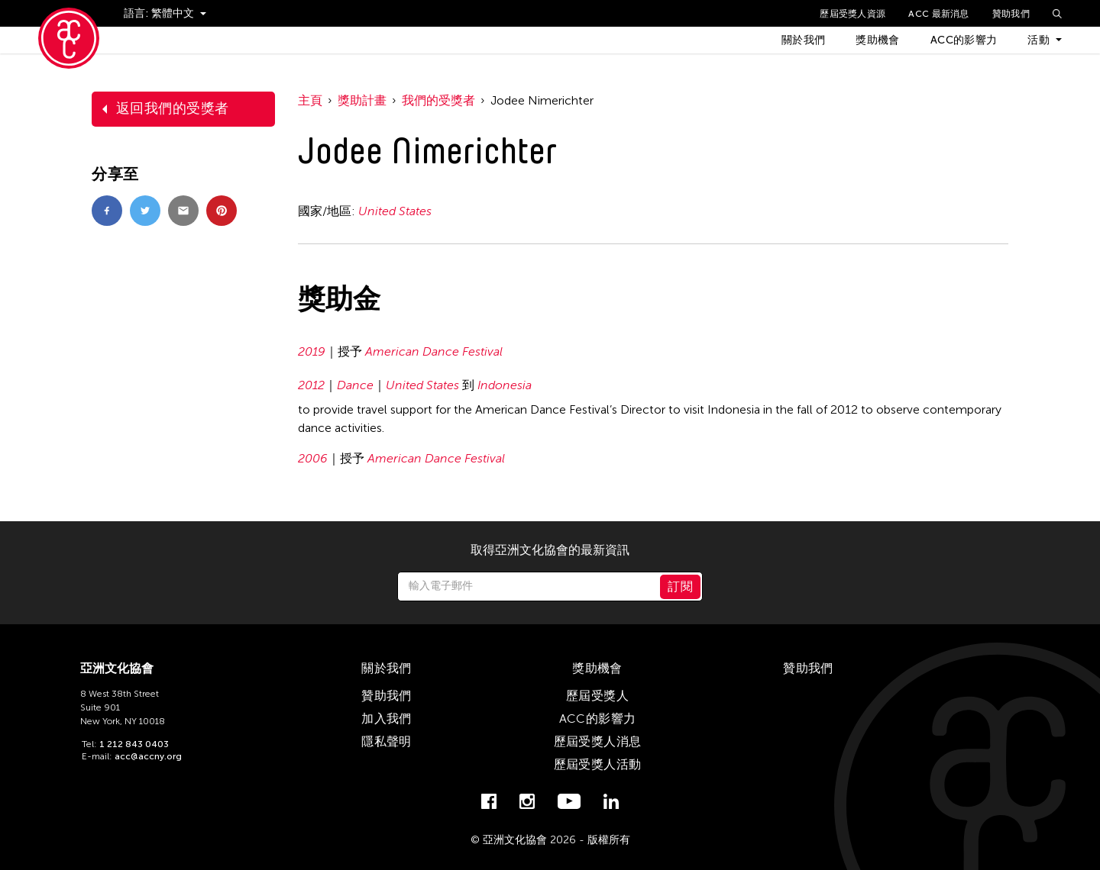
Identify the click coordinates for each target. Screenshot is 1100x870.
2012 (311, 385)
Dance (355, 385)
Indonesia (504, 385)
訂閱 (680, 586)
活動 (1038, 40)
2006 (313, 458)
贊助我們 (1011, 13)
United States (395, 211)
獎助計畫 (362, 100)
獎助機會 (877, 40)
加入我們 (386, 718)
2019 (311, 351)
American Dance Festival (434, 351)
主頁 (310, 100)
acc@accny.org (148, 756)
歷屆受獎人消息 (598, 741)
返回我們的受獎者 (172, 108)
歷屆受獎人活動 (598, 764)
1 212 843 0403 (134, 744)
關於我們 (803, 40)
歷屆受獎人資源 (852, 13)
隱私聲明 (386, 741)
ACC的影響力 (963, 40)
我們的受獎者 (438, 100)
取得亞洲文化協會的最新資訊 (550, 550)
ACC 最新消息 (938, 13)
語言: (137, 13)
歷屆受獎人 (597, 695)
